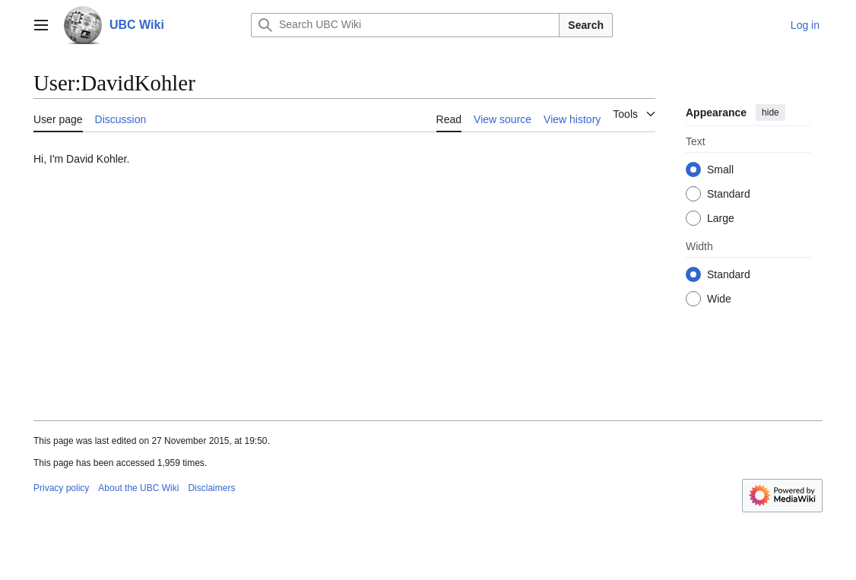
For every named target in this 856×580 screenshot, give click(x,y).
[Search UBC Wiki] (405, 25)
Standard (728, 194)
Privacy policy (61, 488)
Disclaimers (211, 488)
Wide (719, 299)
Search (586, 25)
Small (720, 169)
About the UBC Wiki (138, 488)
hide (770, 112)
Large (720, 218)
